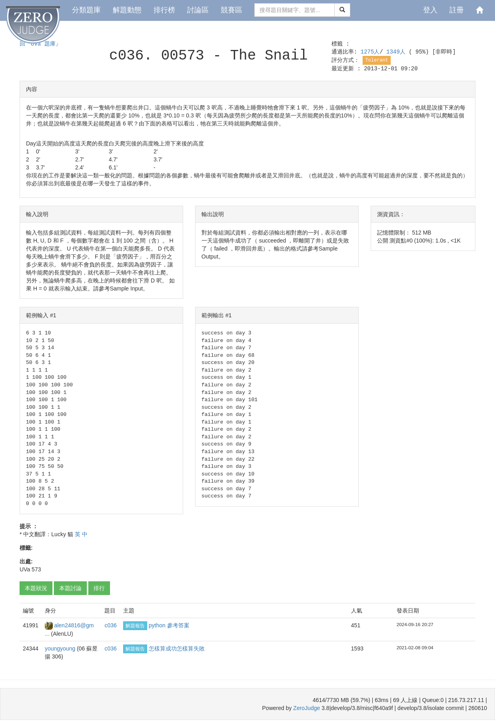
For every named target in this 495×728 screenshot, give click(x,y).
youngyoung (61, 648)
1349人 (397, 52)
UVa (25, 569)
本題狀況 (36, 588)
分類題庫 (86, 10)
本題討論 (70, 588)
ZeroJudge (306, 708)
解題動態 (127, 10)
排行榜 (164, 10)
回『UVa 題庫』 (40, 44)
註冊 (456, 10)
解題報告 (135, 626)
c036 (110, 625)
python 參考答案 (169, 625)
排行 (99, 588)
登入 (430, 10)
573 (36, 569)
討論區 (198, 10)
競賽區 (231, 10)
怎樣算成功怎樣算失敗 (177, 648)
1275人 (370, 52)
